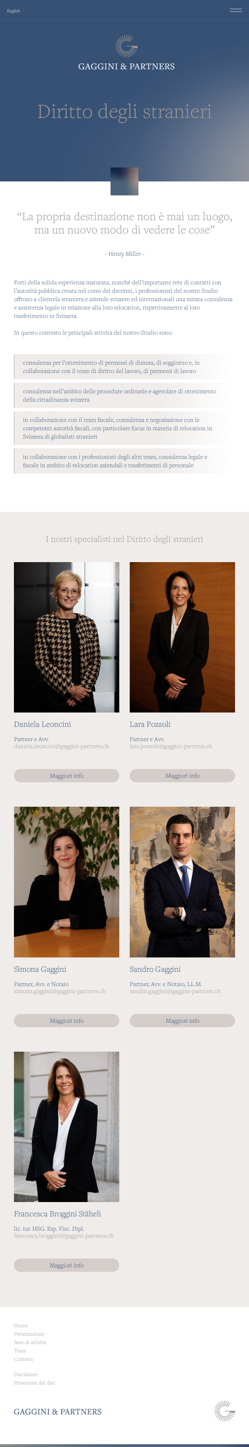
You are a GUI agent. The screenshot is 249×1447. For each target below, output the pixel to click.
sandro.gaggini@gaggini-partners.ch (175, 991)
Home (21, 1325)
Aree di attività (30, 1341)
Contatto (23, 1358)
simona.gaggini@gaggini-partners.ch (60, 991)
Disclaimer (26, 1374)
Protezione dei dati (34, 1382)
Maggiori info (67, 775)
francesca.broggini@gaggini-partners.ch (64, 1235)
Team (20, 1350)
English (13, 10)
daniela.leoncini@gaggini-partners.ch (61, 746)
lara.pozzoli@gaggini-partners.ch (171, 746)
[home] (124, 52)
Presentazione (29, 1333)
